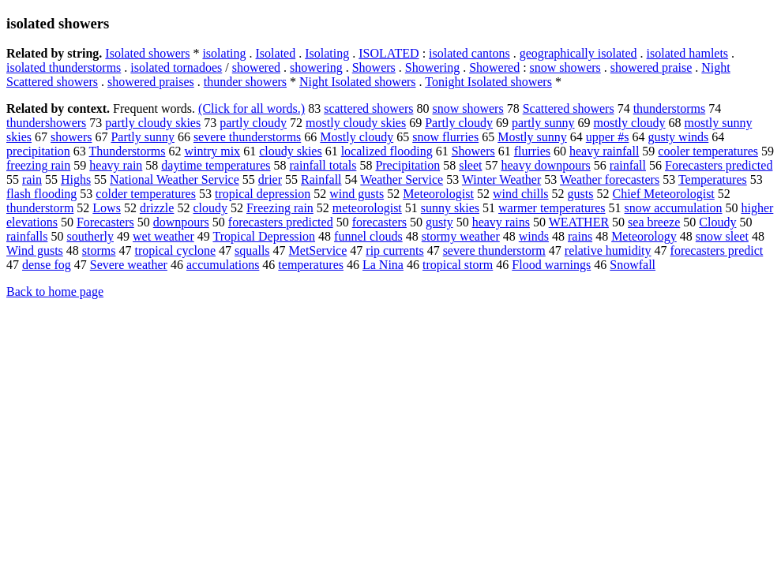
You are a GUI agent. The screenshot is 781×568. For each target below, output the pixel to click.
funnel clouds (368, 236)
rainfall (628, 165)
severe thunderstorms (247, 137)
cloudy (210, 208)
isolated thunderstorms (63, 67)
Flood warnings (551, 264)
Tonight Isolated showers (488, 81)
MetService (318, 250)
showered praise (651, 67)
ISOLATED (389, 53)
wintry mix (212, 151)
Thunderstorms (127, 151)
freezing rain (38, 165)
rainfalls (26, 236)
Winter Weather (501, 179)
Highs (76, 179)
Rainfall (321, 179)
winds (534, 236)
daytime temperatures (215, 165)
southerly (90, 236)
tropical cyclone (175, 250)
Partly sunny (142, 137)
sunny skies (450, 208)
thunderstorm (39, 208)
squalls (252, 250)
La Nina (383, 264)
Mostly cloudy (356, 137)
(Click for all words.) (251, 108)
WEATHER (579, 222)
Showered (494, 67)
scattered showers (368, 108)
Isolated (276, 53)
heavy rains (501, 222)
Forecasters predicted (718, 165)
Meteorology (644, 236)
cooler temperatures (708, 151)
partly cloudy (253, 122)
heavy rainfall (604, 151)
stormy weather (461, 236)
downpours (181, 222)
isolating (224, 53)
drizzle (157, 208)
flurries (532, 151)
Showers (374, 67)
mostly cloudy (629, 122)
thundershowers (46, 122)
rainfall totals (323, 165)
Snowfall (632, 264)
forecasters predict (717, 250)
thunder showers (245, 81)
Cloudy (717, 222)
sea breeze (654, 222)
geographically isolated (578, 53)
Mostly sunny (532, 137)
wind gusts (356, 193)
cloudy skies (290, 151)
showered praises (150, 81)
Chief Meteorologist (663, 193)
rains (580, 236)
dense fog (46, 264)
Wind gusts (34, 250)
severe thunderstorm (494, 250)
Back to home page (54, 291)
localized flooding (387, 151)
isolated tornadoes (176, 67)
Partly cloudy (459, 122)
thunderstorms (669, 108)
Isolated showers (147, 53)
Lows (106, 208)
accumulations (222, 264)
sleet (470, 165)
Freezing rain (280, 208)
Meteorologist (438, 193)
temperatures (311, 264)
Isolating (327, 53)
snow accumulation (674, 208)
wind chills (521, 193)
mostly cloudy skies (356, 122)
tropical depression (262, 193)
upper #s (607, 137)
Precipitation (407, 165)
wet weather (163, 236)
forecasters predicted (280, 222)
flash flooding (41, 193)
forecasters (379, 222)
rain (32, 179)
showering (316, 67)
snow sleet (722, 236)
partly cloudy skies (153, 122)
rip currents (394, 250)
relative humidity (608, 250)
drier (270, 179)
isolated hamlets (688, 53)
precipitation (38, 151)
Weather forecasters (609, 179)
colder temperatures (146, 193)
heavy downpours (545, 165)
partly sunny (543, 122)
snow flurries (445, 137)
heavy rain (115, 165)
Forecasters (105, 222)
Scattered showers (568, 108)
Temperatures (712, 179)
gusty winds (678, 137)
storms (99, 250)
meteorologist (367, 208)
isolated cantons (469, 53)
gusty (439, 222)
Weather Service (401, 179)
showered (256, 67)
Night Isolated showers (357, 81)
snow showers (565, 67)
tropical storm (457, 264)
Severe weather (128, 264)
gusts (581, 193)
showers (71, 137)
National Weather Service (174, 179)
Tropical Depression (263, 236)
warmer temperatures (551, 208)
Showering (432, 67)
